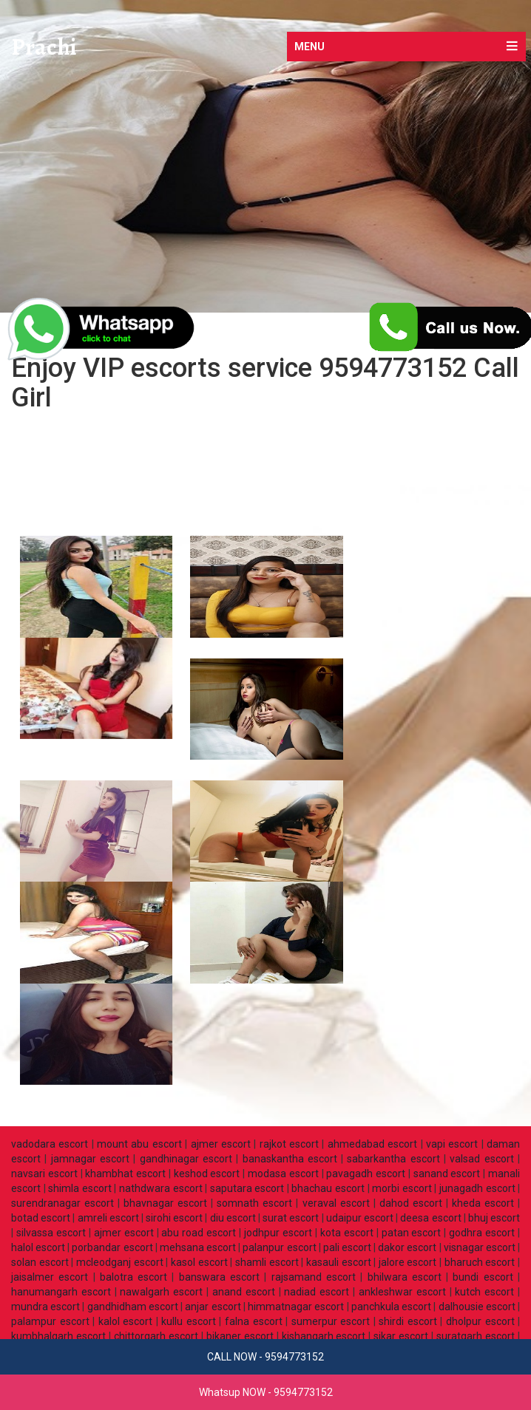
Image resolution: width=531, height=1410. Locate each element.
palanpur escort (279, 1247)
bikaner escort (240, 1336)
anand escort (243, 1292)
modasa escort (283, 1173)
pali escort (347, 1247)
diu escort (233, 1218)
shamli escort (267, 1262)
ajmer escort (221, 1144)
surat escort (291, 1218)
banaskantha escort (290, 1159)
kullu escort (188, 1321)
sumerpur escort (331, 1321)
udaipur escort (359, 1218)
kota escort (346, 1233)
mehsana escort (198, 1247)
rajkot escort (289, 1144)
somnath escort (254, 1203)
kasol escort (199, 1262)
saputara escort (247, 1188)
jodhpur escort (278, 1233)
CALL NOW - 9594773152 (265, 1357)
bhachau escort (328, 1188)
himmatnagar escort (296, 1306)
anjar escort (212, 1306)
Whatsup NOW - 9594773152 (266, 1392)
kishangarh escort (324, 1336)
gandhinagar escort (186, 1159)
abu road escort (198, 1233)
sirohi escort (174, 1218)
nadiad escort (316, 1292)
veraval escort (336, 1203)
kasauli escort (338, 1262)
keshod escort (207, 1173)
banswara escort (219, 1277)
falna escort (254, 1321)
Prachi (44, 47)
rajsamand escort (313, 1277)
